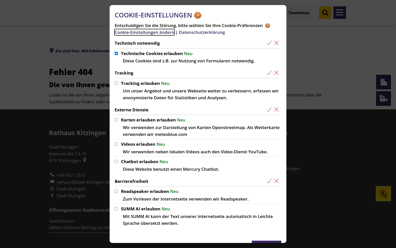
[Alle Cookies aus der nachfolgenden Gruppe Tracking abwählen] (277, 73)
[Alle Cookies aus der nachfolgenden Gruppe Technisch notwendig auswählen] (270, 43)
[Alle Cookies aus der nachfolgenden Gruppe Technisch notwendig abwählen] (277, 43)
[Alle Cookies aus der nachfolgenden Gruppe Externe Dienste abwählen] (277, 110)
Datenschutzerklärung (202, 32)
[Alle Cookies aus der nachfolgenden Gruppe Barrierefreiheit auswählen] (270, 181)
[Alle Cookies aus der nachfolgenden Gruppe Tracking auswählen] (270, 73)
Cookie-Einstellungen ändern (144, 32)
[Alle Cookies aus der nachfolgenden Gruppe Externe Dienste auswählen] (270, 110)
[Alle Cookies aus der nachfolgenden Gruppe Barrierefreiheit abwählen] (277, 181)
